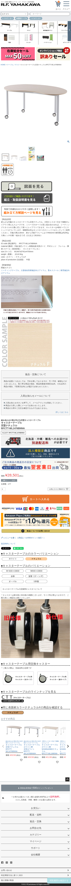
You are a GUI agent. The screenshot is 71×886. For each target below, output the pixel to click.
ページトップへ (67, 779)
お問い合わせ (6, 870)
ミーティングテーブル (10, 270)
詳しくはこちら (62, 412)
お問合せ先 (35, 828)
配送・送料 (35, 814)
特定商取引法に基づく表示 (12, 875)
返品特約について (8, 544)
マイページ (35, 841)
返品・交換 (35, 821)
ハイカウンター (35, 18)
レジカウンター (7, 18)
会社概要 (35, 854)
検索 (66, 14)
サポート (35, 848)
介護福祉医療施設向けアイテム (33, 270)
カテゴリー (35, 834)
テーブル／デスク (13, 65)
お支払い (35, 808)
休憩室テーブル (21, 18)
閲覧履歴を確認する (59, 880)
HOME (3, 65)
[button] (3, 746)
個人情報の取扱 (7, 880)
